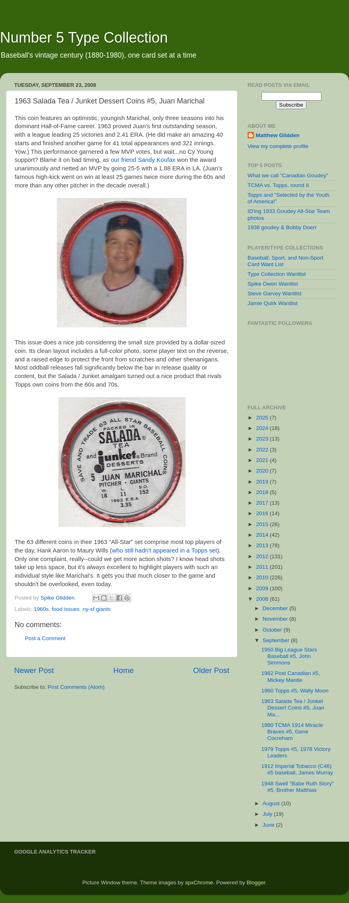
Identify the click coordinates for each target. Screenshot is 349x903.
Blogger (256, 882)
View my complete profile (278, 146)
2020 (263, 471)
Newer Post (34, 670)
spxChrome (199, 882)
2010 (263, 577)
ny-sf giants (96, 609)
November (276, 619)
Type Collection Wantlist (277, 274)
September (277, 640)
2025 (263, 418)
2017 (263, 503)
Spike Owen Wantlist (273, 284)
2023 (263, 439)
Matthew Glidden (277, 135)
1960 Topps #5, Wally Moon (295, 691)
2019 (263, 482)
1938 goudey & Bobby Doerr (282, 227)
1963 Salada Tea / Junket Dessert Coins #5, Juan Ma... (292, 707)
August (272, 803)
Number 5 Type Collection (84, 37)
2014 (263, 535)
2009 (263, 588)
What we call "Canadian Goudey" (288, 175)
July (268, 814)
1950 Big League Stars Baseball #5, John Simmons (289, 656)
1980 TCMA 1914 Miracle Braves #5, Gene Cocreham (292, 731)
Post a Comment (45, 638)
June (269, 825)
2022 (263, 450)
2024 (263, 428)
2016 (263, 513)
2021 (263, 460)
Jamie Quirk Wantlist (272, 303)
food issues (66, 609)
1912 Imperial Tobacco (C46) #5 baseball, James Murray (297, 769)
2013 (263, 545)
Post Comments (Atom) (76, 687)
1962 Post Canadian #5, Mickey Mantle (290, 676)
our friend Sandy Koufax (143, 160)
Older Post (211, 670)
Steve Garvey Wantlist (275, 293)
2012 (263, 556)
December (276, 608)
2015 (263, 524)
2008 (263, 599)
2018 (263, 492)
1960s (41, 609)
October (273, 630)
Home (123, 670)
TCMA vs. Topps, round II (278, 185)
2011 (263, 567)
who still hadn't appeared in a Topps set (164, 550)
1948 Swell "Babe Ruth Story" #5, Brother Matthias (297, 786)
